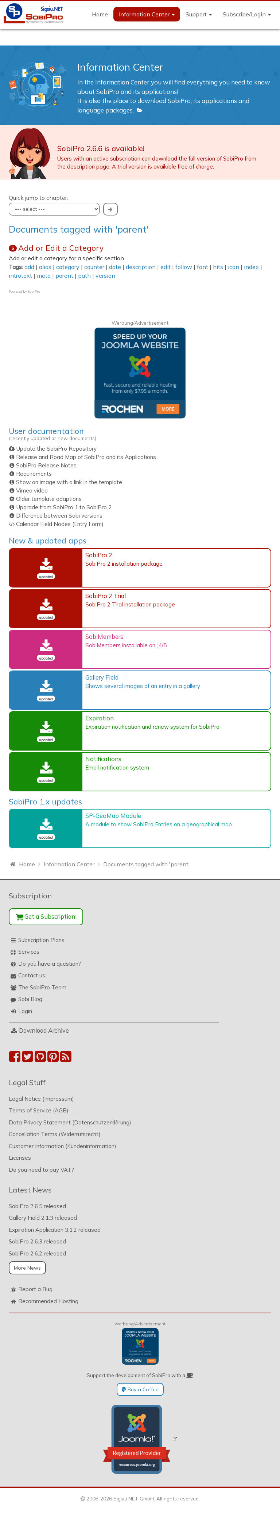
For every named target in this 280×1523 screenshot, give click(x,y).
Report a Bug (35, 1289)
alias (45, 266)
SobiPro (34, 291)
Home (100, 14)
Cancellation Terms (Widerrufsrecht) (55, 1134)
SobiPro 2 (98, 555)
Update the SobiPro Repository (56, 448)
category (67, 266)
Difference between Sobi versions (59, 515)
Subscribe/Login (247, 14)
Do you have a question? (49, 963)
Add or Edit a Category (61, 248)
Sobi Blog (30, 999)
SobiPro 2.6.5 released (37, 1206)
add (29, 266)
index (251, 266)
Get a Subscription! (46, 916)
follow (183, 266)
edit (165, 266)
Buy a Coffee (140, 1389)
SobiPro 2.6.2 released (37, 1253)
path (84, 275)
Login (25, 1011)
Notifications (103, 759)
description (141, 266)
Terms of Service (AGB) (39, 1110)
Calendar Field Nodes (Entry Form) (60, 524)
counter (94, 266)
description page (88, 166)
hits (218, 266)
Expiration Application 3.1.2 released (55, 1229)
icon (233, 266)
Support (199, 14)
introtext (20, 275)
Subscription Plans (41, 940)
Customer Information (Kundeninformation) (62, 1146)
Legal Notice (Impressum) (41, 1098)
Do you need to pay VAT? (41, 1169)
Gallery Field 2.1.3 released (43, 1217)
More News (27, 1268)
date (115, 266)
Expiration (99, 718)
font (202, 266)
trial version (132, 166)
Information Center (147, 14)
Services (28, 951)
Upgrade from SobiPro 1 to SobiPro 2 (64, 507)
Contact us (31, 975)
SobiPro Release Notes (46, 465)
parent (64, 275)
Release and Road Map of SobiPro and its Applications (86, 457)
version (105, 275)
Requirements (34, 473)
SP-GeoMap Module (113, 815)
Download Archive (44, 1030)
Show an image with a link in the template (69, 482)
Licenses (20, 1157)
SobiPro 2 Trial (105, 596)
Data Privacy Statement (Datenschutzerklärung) (70, 1122)
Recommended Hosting (48, 1301)
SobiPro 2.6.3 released (37, 1241)
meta (44, 275)
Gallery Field (101, 677)
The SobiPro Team (42, 987)
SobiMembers (104, 636)
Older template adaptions (49, 498)
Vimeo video (32, 490)
